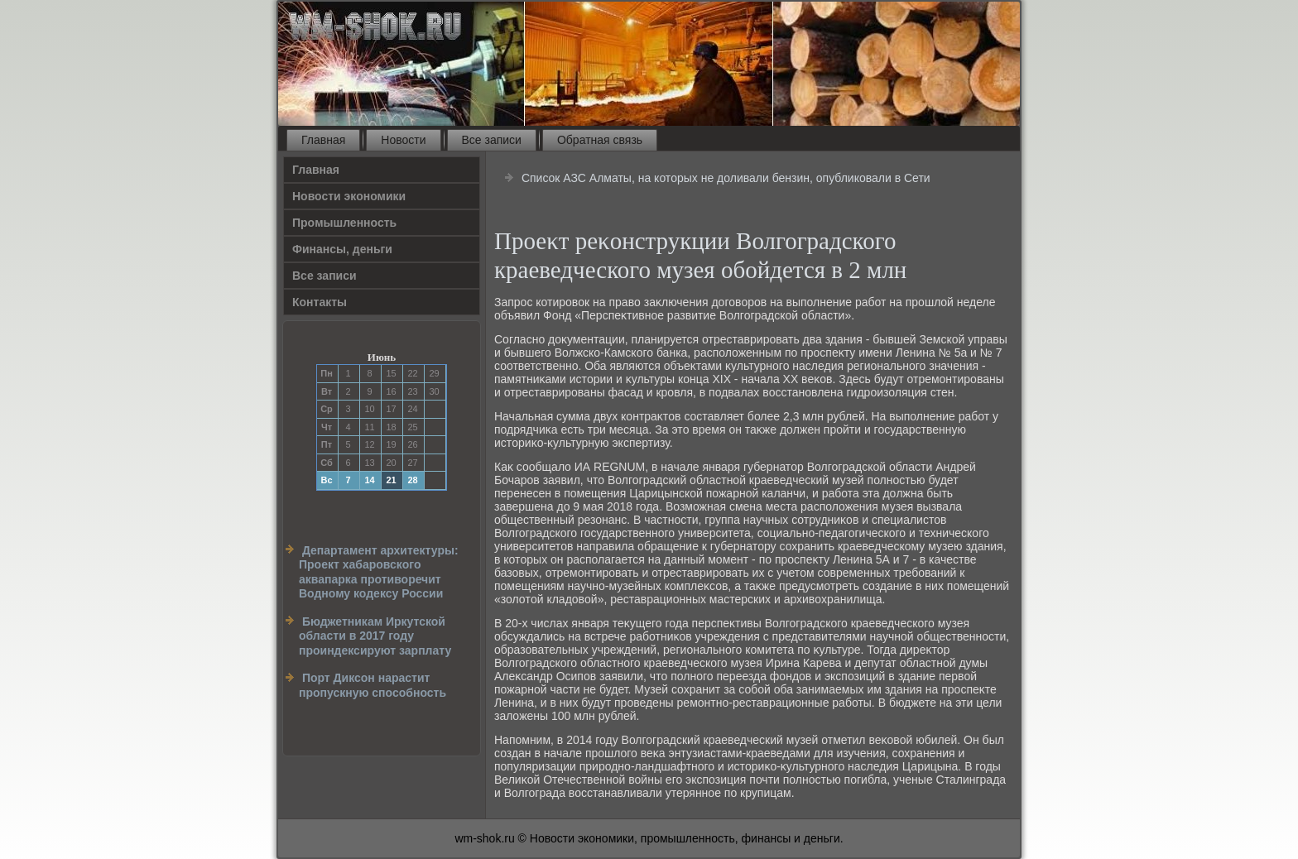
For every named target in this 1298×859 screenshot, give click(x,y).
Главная (323, 139)
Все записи (492, 139)
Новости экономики (349, 196)
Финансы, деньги (342, 249)
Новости (403, 139)
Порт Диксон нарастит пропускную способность (372, 685)
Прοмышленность (344, 222)
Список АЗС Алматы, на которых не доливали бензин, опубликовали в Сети (726, 178)
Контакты (319, 302)
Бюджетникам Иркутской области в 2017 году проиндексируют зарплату (375, 636)
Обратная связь (599, 139)
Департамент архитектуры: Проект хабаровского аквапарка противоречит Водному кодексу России (379, 572)
